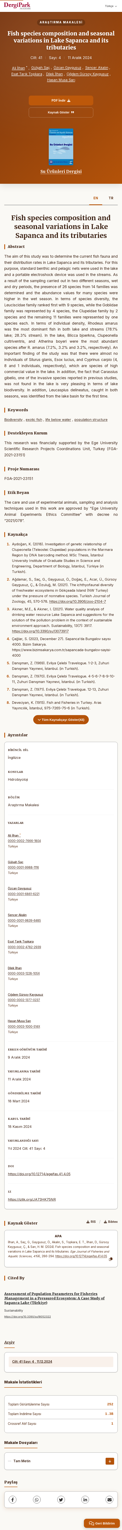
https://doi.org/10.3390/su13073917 (40, 631)
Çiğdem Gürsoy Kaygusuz (88, 74)
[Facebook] (12, 1499)
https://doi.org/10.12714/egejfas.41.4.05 (39, 1174)
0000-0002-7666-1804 (24, 841)
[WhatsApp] (37, 1499)
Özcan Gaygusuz (67, 67)
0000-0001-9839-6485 (24, 920)
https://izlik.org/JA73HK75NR (32, 1199)
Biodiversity (13, 419)
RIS (91, 1221)
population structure (91, 419)
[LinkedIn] (85, 1499)
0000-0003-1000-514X (24, 1026)
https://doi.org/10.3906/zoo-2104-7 (77, 601)
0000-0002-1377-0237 (24, 1000)
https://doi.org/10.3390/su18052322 (27, 1316)
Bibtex (111, 1221)
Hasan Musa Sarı (61, 80)
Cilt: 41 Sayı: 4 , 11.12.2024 (32, 1362)
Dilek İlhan (54, 74)
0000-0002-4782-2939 (24, 947)
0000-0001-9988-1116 (23, 867)
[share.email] (109, 1499)
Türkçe (111, 6)
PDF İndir (61, 100)
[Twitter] (61, 1499)
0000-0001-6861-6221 (23, 894)
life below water (58, 419)
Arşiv (9, 1342)
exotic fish (34, 419)
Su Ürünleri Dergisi (61, 171)
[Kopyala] (110, 1259)
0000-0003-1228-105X (24, 973)
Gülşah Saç (40, 67)
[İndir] (110, 1461)
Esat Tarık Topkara (26, 74)
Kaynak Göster (61, 112)
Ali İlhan (18, 68)
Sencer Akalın (96, 67)
